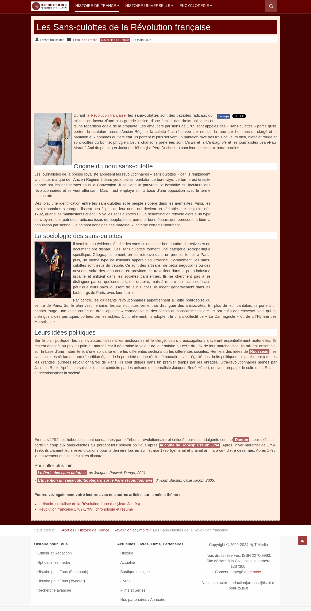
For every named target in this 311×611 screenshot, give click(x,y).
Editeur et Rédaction (54, 553)
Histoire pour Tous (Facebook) (62, 572)
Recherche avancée (54, 590)
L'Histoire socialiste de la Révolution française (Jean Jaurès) (89, 504)
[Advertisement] (155, 77)
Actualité (127, 562)
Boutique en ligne (135, 572)
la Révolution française (106, 115)
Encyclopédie (195, 6)
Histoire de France (97, 6)
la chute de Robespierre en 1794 (189, 445)
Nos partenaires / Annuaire (142, 599)
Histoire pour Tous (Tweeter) (61, 581)
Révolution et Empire (131, 530)
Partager (223, 116)
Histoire (126, 553)
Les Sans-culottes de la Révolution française (124, 27)
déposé (255, 572)
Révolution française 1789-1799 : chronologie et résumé (86, 509)
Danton (241, 440)
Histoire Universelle (149, 6)
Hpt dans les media (53, 562)
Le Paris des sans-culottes (62, 473)
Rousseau (259, 351)
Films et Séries (132, 590)
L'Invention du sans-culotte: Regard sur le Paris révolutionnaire (95, 480)
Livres (125, 581)
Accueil (68, 530)
